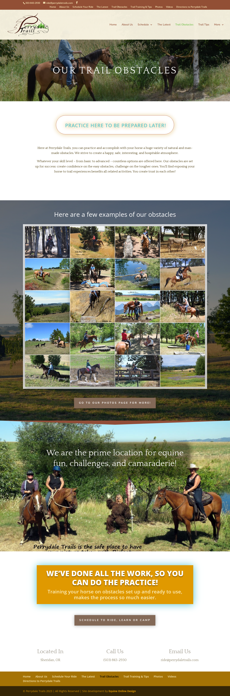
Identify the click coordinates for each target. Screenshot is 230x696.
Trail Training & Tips (141, 7)
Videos (169, 7)
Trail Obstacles (119, 7)
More (217, 24)
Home (53, 7)
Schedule (143, 24)
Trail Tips (203, 24)
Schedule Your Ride (83, 7)
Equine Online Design (122, 691)
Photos (159, 7)
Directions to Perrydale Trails (191, 7)
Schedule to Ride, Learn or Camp (115, 620)
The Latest (102, 7)
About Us (64, 7)
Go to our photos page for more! (115, 402)
